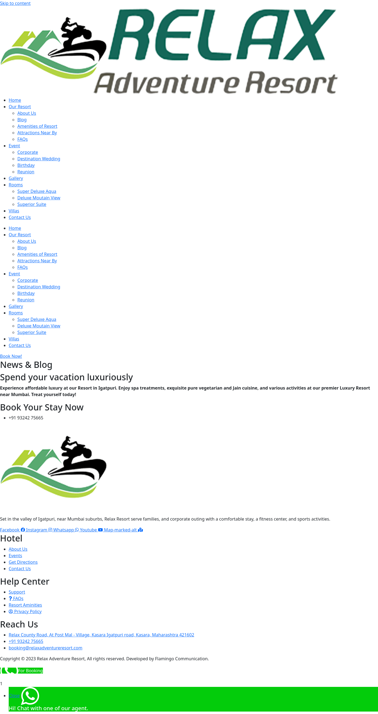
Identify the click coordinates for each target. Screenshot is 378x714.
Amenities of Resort (37, 126)
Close (14, 696)
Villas (14, 211)
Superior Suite (31, 204)
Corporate (27, 152)
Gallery (16, 178)
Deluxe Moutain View (38, 198)
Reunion (25, 172)
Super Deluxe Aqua (36, 191)
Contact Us (20, 217)
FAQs (22, 139)
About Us (26, 113)
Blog (22, 120)
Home (15, 100)
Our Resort (20, 107)
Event (14, 146)
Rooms (16, 185)
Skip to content (15, 3)
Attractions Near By (37, 133)
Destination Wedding (38, 159)
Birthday (26, 165)
